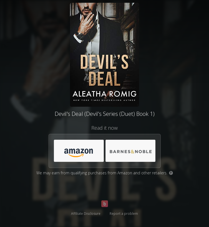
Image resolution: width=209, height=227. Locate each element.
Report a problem (124, 213)
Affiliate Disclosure (85, 213)
